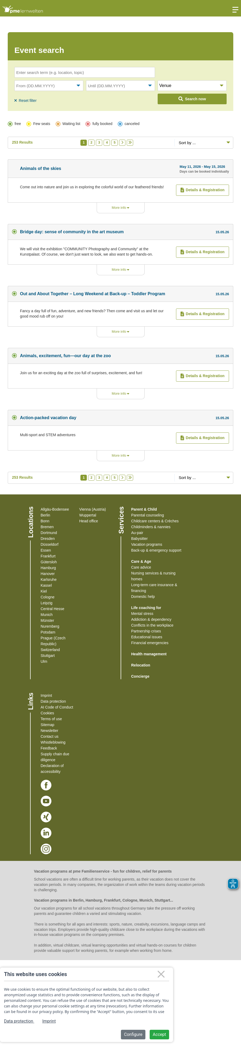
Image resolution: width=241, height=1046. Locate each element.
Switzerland (50, 650)
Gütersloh (49, 562)
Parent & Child (144, 509)
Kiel (44, 591)
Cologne (48, 597)
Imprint (46, 695)
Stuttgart (48, 655)
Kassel (46, 585)
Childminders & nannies (151, 527)
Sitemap (47, 725)
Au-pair (137, 533)
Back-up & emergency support (156, 550)
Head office (88, 521)
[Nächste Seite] (122, 143)
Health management (149, 654)
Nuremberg (50, 626)
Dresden (48, 538)
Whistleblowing (53, 742)
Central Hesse (52, 609)
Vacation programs (146, 544)
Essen (46, 550)
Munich (47, 614)
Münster (47, 620)
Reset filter (25, 100)
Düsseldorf (50, 544)
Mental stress (142, 613)
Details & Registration (202, 190)
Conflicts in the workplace (152, 625)
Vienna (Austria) (92, 509)
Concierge (140, 676)
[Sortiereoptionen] (203, 143)
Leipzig (46, 603)
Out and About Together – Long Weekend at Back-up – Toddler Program (92, 293)
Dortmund (49, 533)
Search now (192, 99)
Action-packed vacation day (48, 417)
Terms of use (51, 719)
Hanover (48, 574)
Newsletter (49, 730)
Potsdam (48, 632)
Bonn (45, 521)
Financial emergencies (150, 643)
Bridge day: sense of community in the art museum (72, 232)
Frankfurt (48, 556)
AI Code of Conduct (57, 707)
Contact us (50, 736)
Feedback (49, 748)
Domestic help (143, 596)
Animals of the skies (40, 168)
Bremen (47, 527)
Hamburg (48, 568)
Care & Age (141, 561)
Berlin (45, 515)
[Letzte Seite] (130, 143)
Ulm (44, 661)
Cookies (47, 713)
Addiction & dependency (151, 619)
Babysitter (139, 538)
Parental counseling (147, 515)
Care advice (141, 567)
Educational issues (146, 637)
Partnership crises (146, 631)
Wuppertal (87, 515)
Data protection (53, 701)
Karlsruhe (49, 579)
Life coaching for (146, 608)
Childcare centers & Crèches (155, 521)
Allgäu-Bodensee (55, 509)
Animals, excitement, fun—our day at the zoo (65, 355)
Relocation (140, 665)
